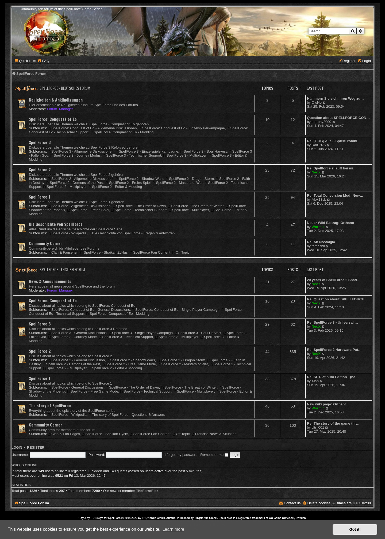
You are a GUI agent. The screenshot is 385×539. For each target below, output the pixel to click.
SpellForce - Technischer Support (139, 210)
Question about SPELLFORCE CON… (338, 118)
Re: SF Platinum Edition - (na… (333, 377)
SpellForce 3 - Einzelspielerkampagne (147, 151)
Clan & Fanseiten (63, 252)
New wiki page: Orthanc (327, 404)
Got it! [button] (355, 529)
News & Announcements (50, 281)
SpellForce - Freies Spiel (88, 210)
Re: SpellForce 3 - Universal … (332, 322)
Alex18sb (319, 199)
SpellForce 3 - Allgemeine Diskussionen (80, 151)
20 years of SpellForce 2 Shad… (333, 280)
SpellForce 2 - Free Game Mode (129, 364)
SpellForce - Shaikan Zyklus (104, 252)
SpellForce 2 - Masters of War (178, 183)
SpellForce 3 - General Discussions (77, 333)
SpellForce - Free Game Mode (92, 391)
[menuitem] (43, 61)
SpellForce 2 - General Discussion (76, 360)
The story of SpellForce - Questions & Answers (126, 415)
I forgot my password (181, 455)
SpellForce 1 (39, 196)
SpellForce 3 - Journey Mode (72, 337)
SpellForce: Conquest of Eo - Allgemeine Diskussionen (92, 128)
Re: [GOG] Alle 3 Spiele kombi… (334, 141)
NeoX (316, 172)
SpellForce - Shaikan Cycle (105, 434)
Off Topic (180, 252)
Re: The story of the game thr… (333, 423)
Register (35, 447)
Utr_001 (318, 427)
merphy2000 (321, 122)
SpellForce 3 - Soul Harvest (203, 151)
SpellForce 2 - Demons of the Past (74, 183)
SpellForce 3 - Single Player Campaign (141, 333)
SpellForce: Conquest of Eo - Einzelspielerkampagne (182, 128)
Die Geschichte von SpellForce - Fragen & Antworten (131, 233)
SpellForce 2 (40, 169)
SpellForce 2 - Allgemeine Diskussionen (80, 179)
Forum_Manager (60, 109)
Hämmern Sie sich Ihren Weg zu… (335, 98)
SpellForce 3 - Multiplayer (184, 155)
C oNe (317, 102)
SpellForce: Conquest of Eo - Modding (121, 132)
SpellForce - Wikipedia (67, 233)
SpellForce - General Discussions (76, 387)
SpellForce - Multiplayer (188, 210)
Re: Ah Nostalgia (321, 242)
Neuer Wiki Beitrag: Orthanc (330, 223)
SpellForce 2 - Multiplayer (65, 187)
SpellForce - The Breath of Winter (196, 206)
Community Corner (45, 243)
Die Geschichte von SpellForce (56, 224)
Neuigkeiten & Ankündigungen (56, 99)
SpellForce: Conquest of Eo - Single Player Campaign (175, 310)
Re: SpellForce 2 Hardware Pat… (334, 350)
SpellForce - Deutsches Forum (65, 88)
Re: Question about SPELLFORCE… (337, 299)
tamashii (318, 246)
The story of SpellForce (50, 405)
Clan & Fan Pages (64, 434)
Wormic (318, 227)
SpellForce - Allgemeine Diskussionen (79, 206)
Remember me (214, 455)
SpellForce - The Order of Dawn (139, 206)
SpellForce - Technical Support (145, 391)
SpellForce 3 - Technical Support (126, 337)
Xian (315, 381)
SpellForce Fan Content (150, 252)
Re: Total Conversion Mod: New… (335, 195)
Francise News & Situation (214, 434)
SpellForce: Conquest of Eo (53, 119)
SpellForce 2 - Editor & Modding (115, 187)
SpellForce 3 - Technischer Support (132, 155)
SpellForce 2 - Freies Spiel (128, 183)
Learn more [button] (173, 529)
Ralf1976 (319, 145)
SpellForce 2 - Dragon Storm (189, 179)
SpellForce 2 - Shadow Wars (140, 179)
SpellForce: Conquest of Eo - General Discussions (89, 310)
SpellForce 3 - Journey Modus (75, 155)
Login (16, 447)
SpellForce (115, 518)
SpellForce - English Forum (62, 269)
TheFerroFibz (147, 491)
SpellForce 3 (40, 142)
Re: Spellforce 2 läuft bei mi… (332, 168)
